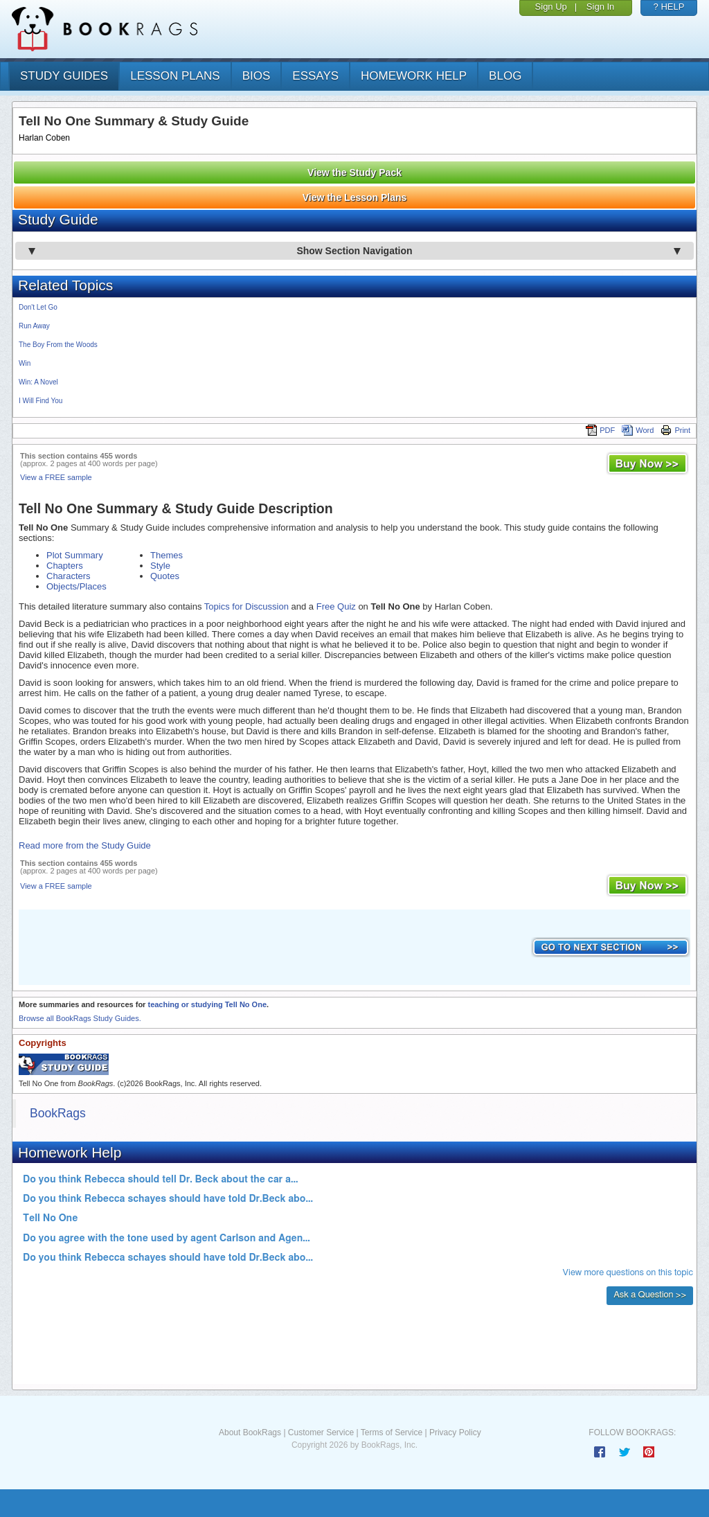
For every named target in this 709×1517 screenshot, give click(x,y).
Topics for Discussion (246, 606)
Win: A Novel (38, 382)
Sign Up (551, 6)
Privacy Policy (455, 1432)
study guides (64, 75)
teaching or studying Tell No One (207, 1004)
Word (638, 430)
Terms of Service (391, 1432)
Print (675, 430)
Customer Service (321, 1432)
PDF (600, 430)
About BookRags (250, 1432)
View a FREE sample (56, 477)
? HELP (669, 6)
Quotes (164, 576)
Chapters (64, 565)
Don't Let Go (38, 307)
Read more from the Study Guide (85, 845)
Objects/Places (76, 586)
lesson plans (174, 75)
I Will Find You (40, 401)
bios (256, 75)
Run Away (34, 326)
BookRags (58, 1113)
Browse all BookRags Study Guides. (80, 1018)
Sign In (600, 6)
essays (315, 75)
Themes (166, 555)
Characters (68, 576)
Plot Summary (74, 555)
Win (24, 363)
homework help (414, 75)
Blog (505, 75)
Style (160, 565)
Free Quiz (336, 606)
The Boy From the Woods (58, 344)
